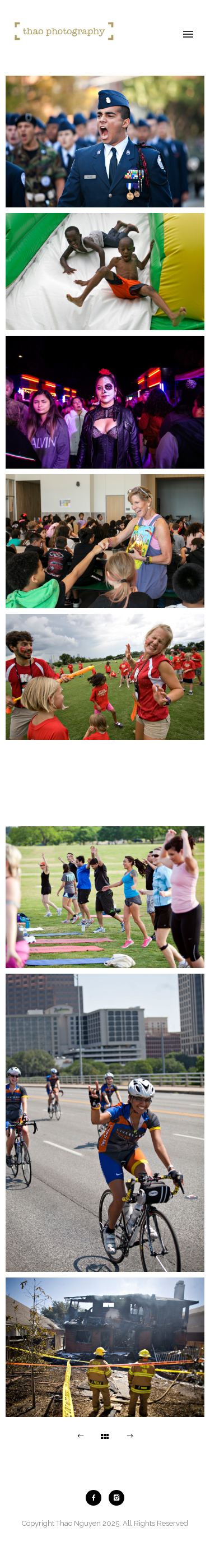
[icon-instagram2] (116, 1498)
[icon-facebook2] (96, 1498)
